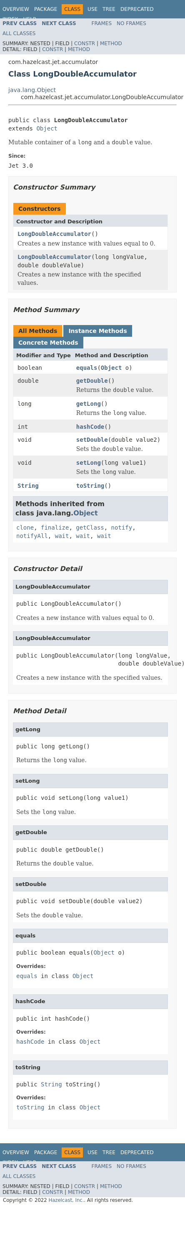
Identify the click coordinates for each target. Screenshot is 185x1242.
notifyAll (32, 536)
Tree (108, 9)
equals (87, 367)
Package (45, 9)
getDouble (92, 380)
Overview (15, 9)
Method (111, 43)
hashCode (90, 426)
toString (90, 485)
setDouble (92, 439)
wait (62, 536)
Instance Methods (97, 331)
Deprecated (137, 9)
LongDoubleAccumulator (54, 233)
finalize (55, 527)
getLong (88, 403)
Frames (102, 23)
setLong (88, 462)
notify (121, 527)
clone (25, 527)
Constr (84, 43)
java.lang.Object (32, 90)
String (28, 485)
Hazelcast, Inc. (66, 1200)
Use (93, 9)
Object (47, 128)
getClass (90, 527)
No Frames (131, 23)
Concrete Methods (48, 342)
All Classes (18, 33)
